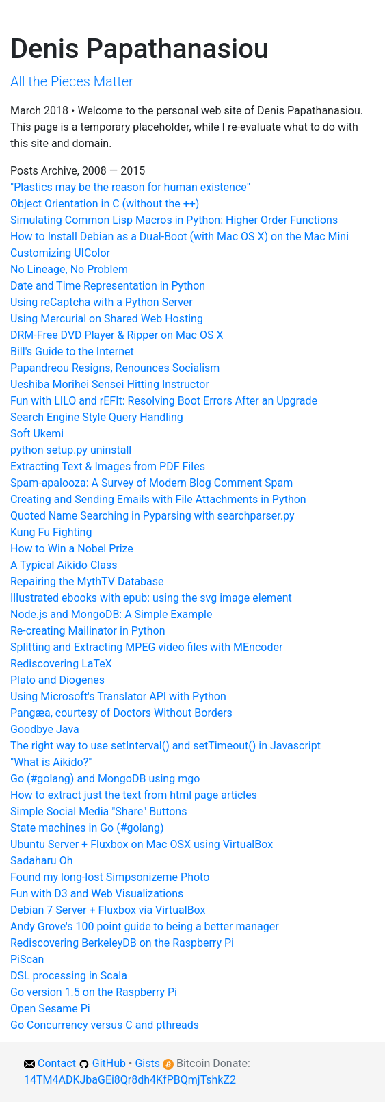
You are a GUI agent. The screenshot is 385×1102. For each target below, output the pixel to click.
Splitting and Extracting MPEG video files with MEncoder (146, 647)
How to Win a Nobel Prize (71, 548)
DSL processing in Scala (68, 975)
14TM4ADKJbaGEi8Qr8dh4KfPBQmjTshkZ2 (130, 1079)
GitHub (109, 1063)
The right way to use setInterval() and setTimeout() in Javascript (165, 745)
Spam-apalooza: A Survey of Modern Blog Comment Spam (151, 482)
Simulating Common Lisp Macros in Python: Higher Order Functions (174, 220)
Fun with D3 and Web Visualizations (96, 893)
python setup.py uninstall (70, 450)
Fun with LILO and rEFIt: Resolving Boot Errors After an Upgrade (163, 400)
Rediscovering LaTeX (61, 663)
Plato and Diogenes (57, 680)
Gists (147, 1063)
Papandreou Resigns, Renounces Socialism (115, 367)
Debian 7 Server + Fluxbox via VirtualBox (108, 910)
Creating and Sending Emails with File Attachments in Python (158, 499)
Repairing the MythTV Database (87, 581)
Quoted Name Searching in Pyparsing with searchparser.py (152, 515)
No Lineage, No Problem (69, 269)
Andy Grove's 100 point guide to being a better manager (144, 926)
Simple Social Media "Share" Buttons (98, 811)
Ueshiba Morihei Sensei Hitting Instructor (109, 384)
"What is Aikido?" (51, 762)
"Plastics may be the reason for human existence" (130, 187)
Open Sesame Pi (50, 1008)
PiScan (27, 959)
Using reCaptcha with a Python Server (101, 302)
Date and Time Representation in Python (107, 285)
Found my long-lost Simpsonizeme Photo (109, 877)
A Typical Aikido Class (63, 565)
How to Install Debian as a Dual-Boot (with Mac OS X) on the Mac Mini (179, 236)
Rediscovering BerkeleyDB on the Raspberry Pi (122, 942)
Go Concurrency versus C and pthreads (104, 1024)
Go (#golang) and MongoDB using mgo (105, 778)
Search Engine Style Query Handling (96, 417)
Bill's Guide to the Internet (72, 351)
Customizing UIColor (60, 252)
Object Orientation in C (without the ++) (104, 203)
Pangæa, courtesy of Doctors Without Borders (121, 712)
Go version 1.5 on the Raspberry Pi (93, 992)
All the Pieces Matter (71, 81)
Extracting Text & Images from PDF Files (107, 466)
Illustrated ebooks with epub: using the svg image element (151, 597)
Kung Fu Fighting (51, 532)
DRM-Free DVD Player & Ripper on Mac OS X (116, 335)
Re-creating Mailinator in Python (87, 630)
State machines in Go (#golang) (87, 827)
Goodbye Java (44, 729)
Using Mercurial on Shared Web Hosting (106, 318)
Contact (57, 1063)
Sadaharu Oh (41, 860)
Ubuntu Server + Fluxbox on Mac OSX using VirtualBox (141, 844)
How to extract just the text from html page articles (133, 795)
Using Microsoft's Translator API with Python (118, 696)
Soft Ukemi (37, 433)
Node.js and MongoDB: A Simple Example (111, 614)
